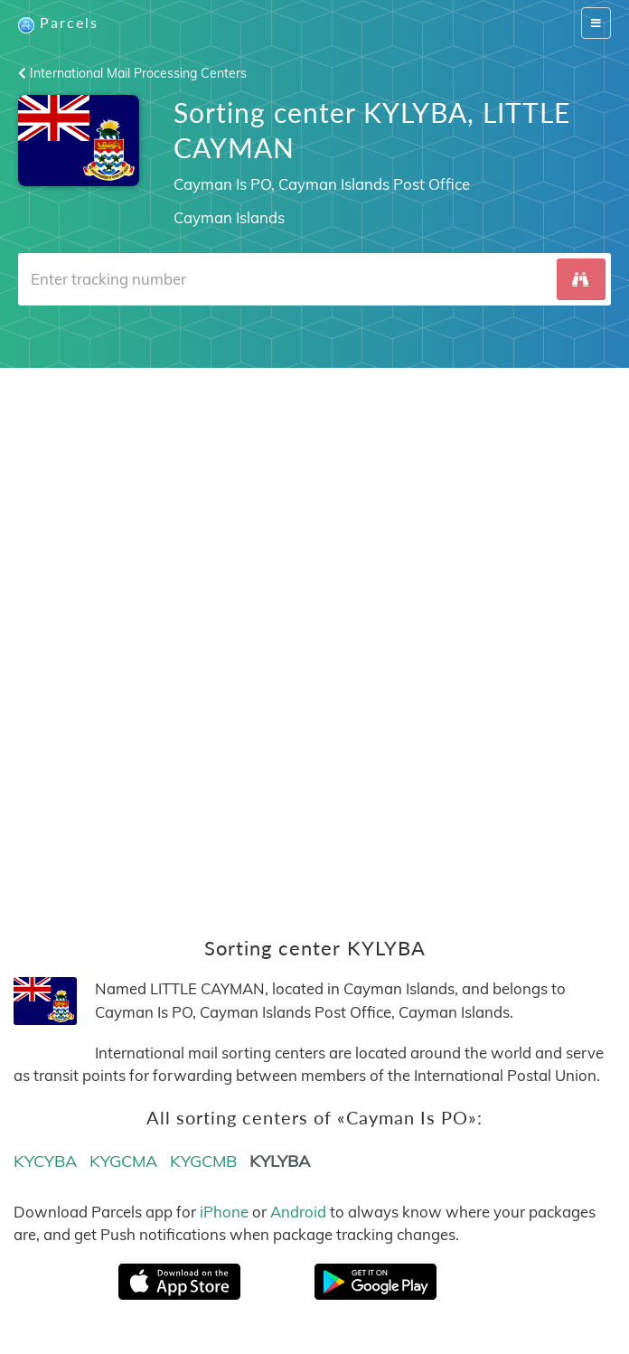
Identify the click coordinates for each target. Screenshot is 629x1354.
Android (298, 1211)
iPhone (224, 1211)
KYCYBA (45, 1161)
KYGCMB (203, 1161)
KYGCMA (123, 1161)
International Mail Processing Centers (132, 73)
